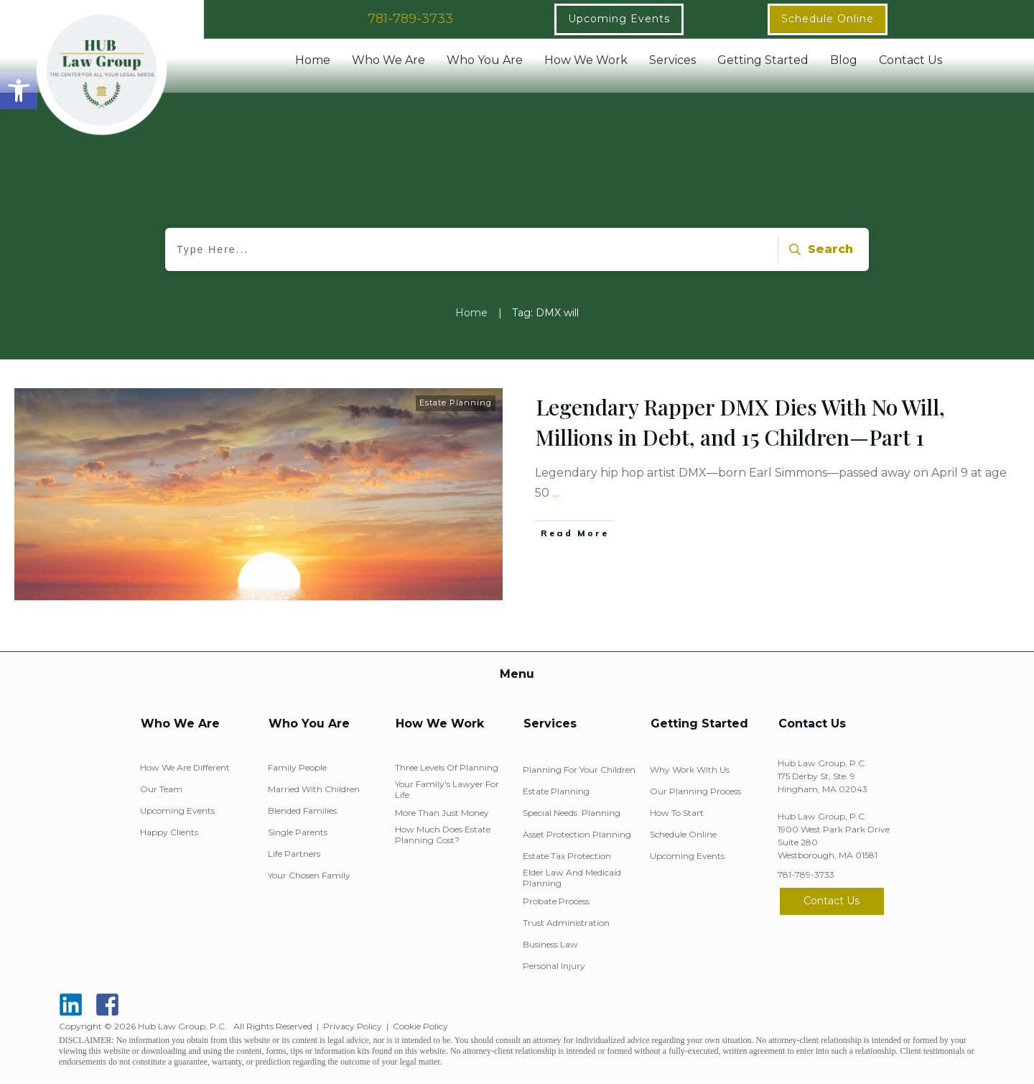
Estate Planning (455, 403)
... (555, 493)
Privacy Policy (352, 1026)
